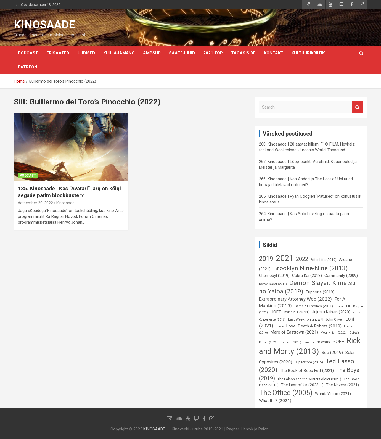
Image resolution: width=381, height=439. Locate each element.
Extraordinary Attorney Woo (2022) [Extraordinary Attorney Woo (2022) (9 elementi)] (295, 299)
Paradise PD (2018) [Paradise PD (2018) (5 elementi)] (317, 342)
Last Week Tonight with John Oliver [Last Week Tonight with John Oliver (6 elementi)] (315, 319)
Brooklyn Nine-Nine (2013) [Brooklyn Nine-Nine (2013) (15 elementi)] (310, 268)
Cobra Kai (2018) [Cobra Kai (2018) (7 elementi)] (307, 275)
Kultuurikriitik (308, 53)
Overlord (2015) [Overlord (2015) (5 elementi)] (290, 342)
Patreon (27, 67)
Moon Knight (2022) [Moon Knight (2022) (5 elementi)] (334, 332)
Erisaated (57, 53)
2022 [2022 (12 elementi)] (302, 259)
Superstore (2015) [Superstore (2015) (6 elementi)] (309, 362)
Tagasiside (243, 53)
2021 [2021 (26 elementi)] (284, 258)
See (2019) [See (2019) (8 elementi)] (332, 352)
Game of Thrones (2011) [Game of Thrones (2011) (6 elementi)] (313, 306)
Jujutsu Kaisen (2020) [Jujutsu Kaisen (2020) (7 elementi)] (331, 312)
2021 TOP (213, 53)
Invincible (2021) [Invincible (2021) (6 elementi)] (296, 312)
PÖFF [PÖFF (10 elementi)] (338, 341)
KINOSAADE (44, 24)
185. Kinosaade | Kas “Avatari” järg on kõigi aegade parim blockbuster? (69, 192)
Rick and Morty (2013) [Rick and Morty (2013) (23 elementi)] (310, 346)
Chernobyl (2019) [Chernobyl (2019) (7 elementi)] (274, 275)
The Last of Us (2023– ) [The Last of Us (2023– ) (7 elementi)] (302, 385)
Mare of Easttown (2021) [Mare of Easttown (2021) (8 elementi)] (294, 332)
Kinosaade (65, 203)
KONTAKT (273, 53)
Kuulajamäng (119, 53)
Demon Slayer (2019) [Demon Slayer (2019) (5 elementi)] (273, 284)
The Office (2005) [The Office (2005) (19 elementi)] (286, 392)
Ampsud (152, 53)
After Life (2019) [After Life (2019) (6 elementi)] (324, 260)
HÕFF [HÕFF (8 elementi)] (275, 312)
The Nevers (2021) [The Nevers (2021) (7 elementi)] (342, 385)
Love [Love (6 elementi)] (280, 326)
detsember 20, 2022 (35, 203)
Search (357, 107)
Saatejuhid (182, 53)
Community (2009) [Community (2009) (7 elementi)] (341, 275)
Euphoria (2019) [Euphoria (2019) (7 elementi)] (320, 292)
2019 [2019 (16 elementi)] (266, 259)
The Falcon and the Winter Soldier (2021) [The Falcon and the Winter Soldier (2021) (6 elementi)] (309, 379)
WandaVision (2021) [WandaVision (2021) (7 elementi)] (333, 394)
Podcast (28, 53)
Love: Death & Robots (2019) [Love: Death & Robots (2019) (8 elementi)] (314, 326)
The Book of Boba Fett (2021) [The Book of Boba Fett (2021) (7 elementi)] (307, 370)
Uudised (86, 53)
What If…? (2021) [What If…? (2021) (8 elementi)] (275, 400)
